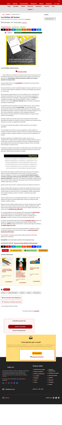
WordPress (39, 6)
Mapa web (51, 383)
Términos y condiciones (38, 375)
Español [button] (31, 9)
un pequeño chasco (30, 220)
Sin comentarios (8, 281)
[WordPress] (9, 386)
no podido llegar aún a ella (8, 225)
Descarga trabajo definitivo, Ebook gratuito (26, 243)
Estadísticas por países (54, 376)
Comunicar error (16, 250)
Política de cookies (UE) (39, 377)
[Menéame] (28, 30)
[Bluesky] (39, 30)
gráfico (30, 293)
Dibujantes (34, 3)
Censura (4, 293)
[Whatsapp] (18, 30)
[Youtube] (11, 386)
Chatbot (50, 387)
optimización (21, 382)
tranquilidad (18, 83)
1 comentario (27, 19)
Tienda (23, 6)
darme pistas (36, 212)
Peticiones (30, 6)
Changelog (51, 385)
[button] (59, 1)
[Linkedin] (3, 386)
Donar (5, 250)
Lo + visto (57, 3)
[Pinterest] (8, 30)
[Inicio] (59, 12)
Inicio (9, 6)
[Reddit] (23, 30)
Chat (53, 6)
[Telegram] (13, 30)
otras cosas (7, 382)
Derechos (23, 293)
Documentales (24, 3)
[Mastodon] (33, 30)
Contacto (46, 6)
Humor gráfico (5, 296)
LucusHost (36, 314)
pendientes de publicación (15, 209)
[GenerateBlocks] (56, 401)
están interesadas (32, 230)
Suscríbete (43, 250)
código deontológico (13, 293)
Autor (8, 3)
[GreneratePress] (54, 401)
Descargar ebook (22, 72)
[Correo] (3, 30)
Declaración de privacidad (39, 373)
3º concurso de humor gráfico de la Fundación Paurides (7, 270)
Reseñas (15, 3)
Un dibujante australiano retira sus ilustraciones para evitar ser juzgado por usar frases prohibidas (20, 274)
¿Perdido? (16, 6)
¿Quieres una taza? (30, 250)
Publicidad (36, 381)
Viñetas (41, 3)
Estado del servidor (53, 378)
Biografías (49, 3)
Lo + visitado (36, 379)
